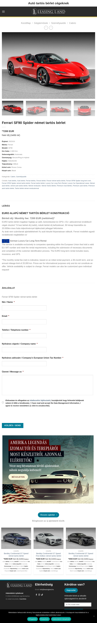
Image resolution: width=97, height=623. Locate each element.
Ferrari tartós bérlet (38, 183)
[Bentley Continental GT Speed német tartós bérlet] (16, 538)
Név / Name (8, 302)
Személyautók (58, 23)
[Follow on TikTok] (42, 595)
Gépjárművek (41, 23)
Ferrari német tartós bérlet (56, 181)
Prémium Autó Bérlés (64, 186)
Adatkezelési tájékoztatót (40, 400)
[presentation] (21, 414)
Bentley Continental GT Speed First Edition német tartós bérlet (48, 554)
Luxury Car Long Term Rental (56, 183)
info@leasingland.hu (47, 589)
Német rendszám (34, 186)
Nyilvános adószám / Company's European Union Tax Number (32, 358)
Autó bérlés (12, 181)
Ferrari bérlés (30, 181)
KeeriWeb (22, 599)
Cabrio (72, 23)
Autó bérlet (21, 181)
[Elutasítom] (94, 617)
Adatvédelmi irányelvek (61, 619)
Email (5, 316)
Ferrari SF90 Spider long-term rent (78, 181)
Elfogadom (32, 619)
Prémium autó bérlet (80, 186)
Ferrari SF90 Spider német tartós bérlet (16, 183)
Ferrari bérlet (41, 181)
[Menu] (3, 11)
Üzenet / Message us (12, 372)
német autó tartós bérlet (19, 186)
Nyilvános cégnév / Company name (20, 344)
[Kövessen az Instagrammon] (39, 595)
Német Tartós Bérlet (49, 186)
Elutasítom (44, 619)
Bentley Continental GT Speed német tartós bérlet (16, 554)
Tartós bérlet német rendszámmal (27, 188)
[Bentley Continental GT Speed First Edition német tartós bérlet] (49, 538)
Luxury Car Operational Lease (78, 183)
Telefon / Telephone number (16, 330)
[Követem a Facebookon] (36, 595)
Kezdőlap (26, 23)
